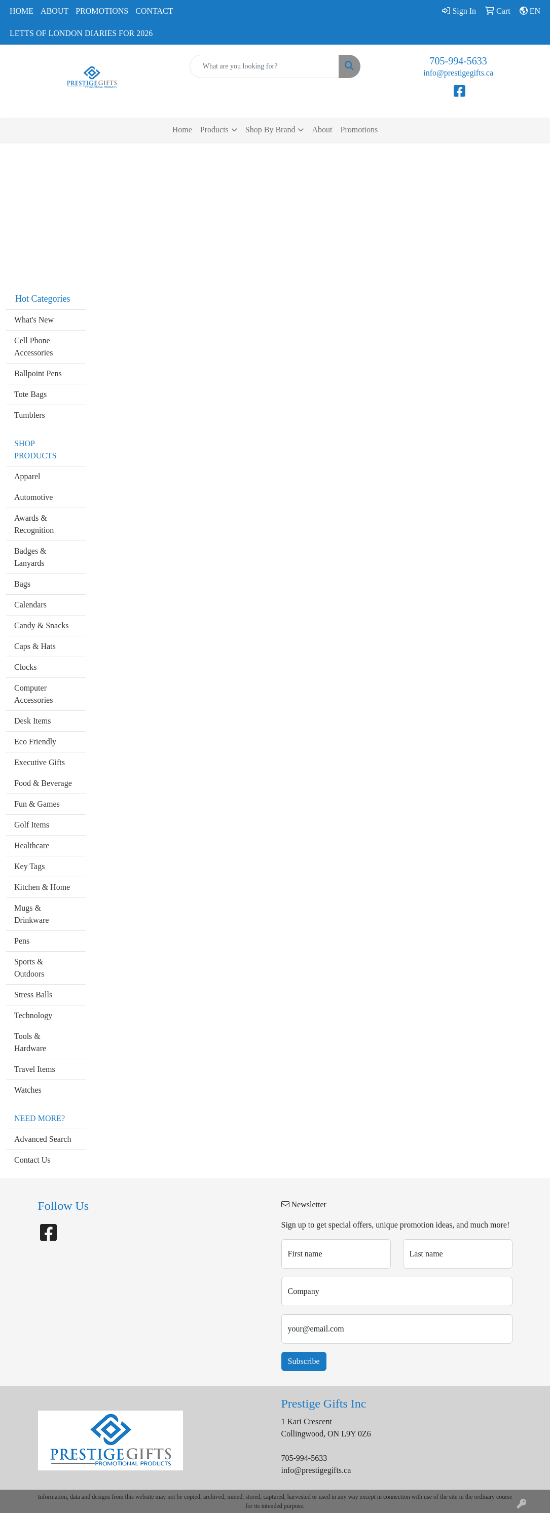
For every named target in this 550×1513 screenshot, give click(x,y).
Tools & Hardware (30, 1042)
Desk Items (32, 720)
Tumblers (29, 415)
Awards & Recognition (34, 524)
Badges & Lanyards (30, 557)
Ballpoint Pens (38, 373)
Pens (21, 940)
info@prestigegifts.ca (458, 72)
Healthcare (31, 845)
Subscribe (304, 1361)
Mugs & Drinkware (31, 914)
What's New (34, 319)
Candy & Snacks (41, 625)
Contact (154, 11)
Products (214, 129)
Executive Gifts (39, 762)
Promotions (102, 11)
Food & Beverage (43, 783)
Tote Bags (30, 394)
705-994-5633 (458, 60)
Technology (33, 1015)
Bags (22, 584)
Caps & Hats (35, 646)
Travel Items (34, 1069)
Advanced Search (42, 1139)
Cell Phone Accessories (33, 346)
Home (21, 11)
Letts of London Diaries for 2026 (81, 33)
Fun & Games (37, 804)
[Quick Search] (265, 66)
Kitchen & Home (42, 887)
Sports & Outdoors (29, 967)
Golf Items (31, 824)
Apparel (27, 476)
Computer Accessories (33, 693)
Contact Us (32, 1160)
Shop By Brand (270, 129)
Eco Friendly (35, 741)
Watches (28, 1090)
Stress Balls (33, 994)
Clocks (25, 667)
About (54, 11)
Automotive (33, 497)
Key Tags (29, 866)
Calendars (30, 604)
